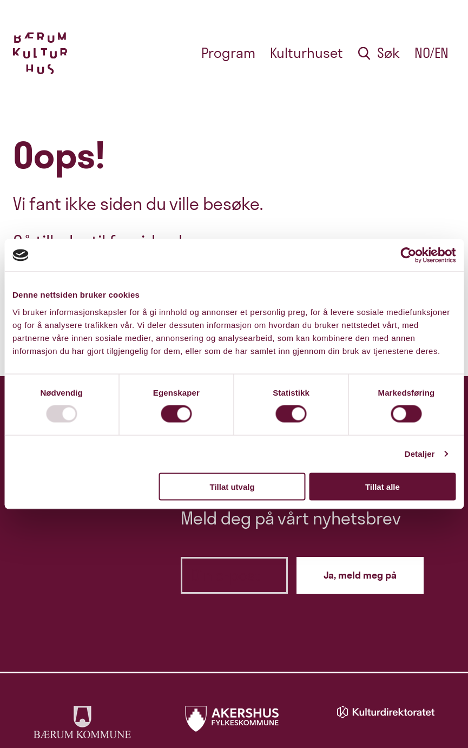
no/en (431, 53)
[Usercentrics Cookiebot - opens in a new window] (408, 255)
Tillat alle (382, 486)
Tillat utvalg (232, 486)
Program (228, 53)
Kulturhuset (306, 53)
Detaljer (420, 453)
